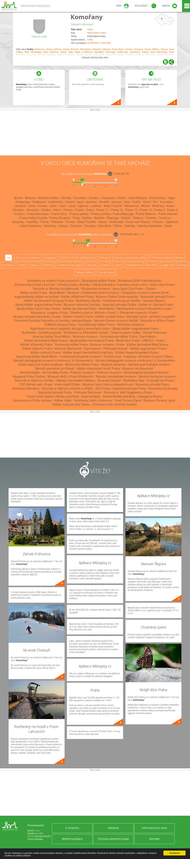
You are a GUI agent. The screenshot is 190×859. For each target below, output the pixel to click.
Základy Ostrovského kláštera (75, 380)
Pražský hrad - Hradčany (120, 356)
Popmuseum (92, 348)
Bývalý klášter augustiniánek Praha (38, 305)
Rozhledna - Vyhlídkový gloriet (41, 333)
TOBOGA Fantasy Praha (60, 325)
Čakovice (106, 49)
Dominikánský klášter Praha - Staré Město (127, 337)
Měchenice (131, 206)
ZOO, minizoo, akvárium (28, 257)
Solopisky (18, 222)
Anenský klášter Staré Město (51, 337)
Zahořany (50, 226)
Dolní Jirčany (157, 198)
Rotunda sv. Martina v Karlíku (34, 380)
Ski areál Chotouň (109, 380)
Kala (127, 202)
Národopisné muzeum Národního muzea (144, 309)
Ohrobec (18, 210)
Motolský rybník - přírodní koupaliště (151, 317)
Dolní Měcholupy (32, 52)
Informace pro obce (154, 828)
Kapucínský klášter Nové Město (36, 356)
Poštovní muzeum (82, 372)
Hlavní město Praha (96, 32)
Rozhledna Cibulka (88, 301)
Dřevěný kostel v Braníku (74, 285)
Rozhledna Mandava (25, 388)
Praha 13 (131, 210)
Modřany (158, 206)
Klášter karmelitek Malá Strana (147, 344)
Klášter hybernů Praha (37, 348)
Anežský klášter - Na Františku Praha (44, 372)
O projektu (72, 828)
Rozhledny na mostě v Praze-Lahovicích (53, 281)
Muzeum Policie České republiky (117, 297)
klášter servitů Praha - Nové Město (42, 293)
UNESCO (65, 257)
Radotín (99, 218)
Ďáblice (155, 49)
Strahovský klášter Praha (71, 344)
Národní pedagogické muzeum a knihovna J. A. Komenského (53, 360)
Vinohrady (116, 222)
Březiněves (85, 49)
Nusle (170, 206)
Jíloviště (104, 202)
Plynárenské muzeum (95, 289)
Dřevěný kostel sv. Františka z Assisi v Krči (120, 285)
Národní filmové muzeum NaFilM (116, 321)
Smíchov (164, 218)
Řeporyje (113, 218)
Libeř (62, 206)
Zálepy (63, 226)
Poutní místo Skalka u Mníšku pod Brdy (53, 396)
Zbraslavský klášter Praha (99, 281)
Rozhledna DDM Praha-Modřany (139, 281)
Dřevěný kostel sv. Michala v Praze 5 (93, 313)
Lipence (83, 206)
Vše (8, 257)
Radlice (87, 218)
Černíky (66, 198)
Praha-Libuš (59, 214)
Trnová (69, 222)
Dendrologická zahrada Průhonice (146, 372)
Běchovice (39, 49)
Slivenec (151, 218)
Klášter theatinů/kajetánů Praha (136, 352)
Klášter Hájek (63, 400)
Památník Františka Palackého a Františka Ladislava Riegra (53, 321)
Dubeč (63, 52)
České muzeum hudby (125, 333)
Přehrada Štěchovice (87, 392)
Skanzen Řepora (153, 301)
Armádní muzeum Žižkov (155, 356)
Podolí (79, 210)
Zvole (168, 226)
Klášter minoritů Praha (45, 352)
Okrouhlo (32, 210)
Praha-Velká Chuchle (33, 218)
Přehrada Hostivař (116, 348)
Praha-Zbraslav (60, 218)
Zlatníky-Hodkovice (149, 226)
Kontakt (154, 839)
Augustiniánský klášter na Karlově (36, 297)
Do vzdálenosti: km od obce (83, 173)
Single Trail (167, 265)
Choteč (121, 198)
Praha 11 (102, 210)
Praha (90, 29)
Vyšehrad (172, 222)
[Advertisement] (95, 133)
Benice (49, 49)
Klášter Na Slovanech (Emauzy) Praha (48, 301)
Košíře (136, 202)
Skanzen (104, 257)
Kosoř (147, 202)
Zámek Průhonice (154, 333)
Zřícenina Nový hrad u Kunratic (34, 285)
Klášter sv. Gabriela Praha (156, 305)
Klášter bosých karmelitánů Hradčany (88, 352)
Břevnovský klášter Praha (82, 364)
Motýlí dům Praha (128, 341)
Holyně (145, 52)
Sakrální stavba (106, 272)
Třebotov (57, 222)
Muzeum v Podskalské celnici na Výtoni (93, 293)
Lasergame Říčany (149, 396)
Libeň (53, 206)
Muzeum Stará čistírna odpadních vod (108, 384)
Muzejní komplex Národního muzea (37, 317)
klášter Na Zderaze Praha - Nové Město (88, 309)
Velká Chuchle (86, 222)
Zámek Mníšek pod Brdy (119, 396)
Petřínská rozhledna (130, 325)
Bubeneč (96, 49)
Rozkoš (125, 218)
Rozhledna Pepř (134, 380)
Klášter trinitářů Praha (78, 317)
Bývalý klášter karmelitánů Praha (91, 341)
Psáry (76, 218)
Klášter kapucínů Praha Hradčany (40, 364)
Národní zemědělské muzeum (116, 376)
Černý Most (117, 49)
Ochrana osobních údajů (113, 839)
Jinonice (117, 202)
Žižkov (118, 226)
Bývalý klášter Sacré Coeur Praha (38, 309)
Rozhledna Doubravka (163, 388)
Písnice (68, 210)
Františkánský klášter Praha (96, 325)
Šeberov (138, 218)
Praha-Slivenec (168, 214)
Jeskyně (105, 265)
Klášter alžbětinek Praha (77, 297)
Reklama (113, 828)
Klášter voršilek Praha (109, 317)
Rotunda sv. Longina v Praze (49, 313)
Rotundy (91, 265)
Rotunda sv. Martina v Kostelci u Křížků (67, 388)
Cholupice (138, 49)
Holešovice (135, 52)
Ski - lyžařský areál (85, 257)
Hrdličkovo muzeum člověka (121, 301)
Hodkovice (39, 202)
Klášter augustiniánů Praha (148, 348)
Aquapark (51, 257)
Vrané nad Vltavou (137, 222)
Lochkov (96, 206)
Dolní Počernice (51, 52)
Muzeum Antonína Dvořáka (82, 305)
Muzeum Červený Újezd (159, 400)
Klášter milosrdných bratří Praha (98, 368)
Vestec (102, 222)
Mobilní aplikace (72, 839)
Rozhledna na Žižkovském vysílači (86, 333)
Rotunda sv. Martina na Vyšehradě (55, 289)
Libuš (72, 206)
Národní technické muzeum (157, 376)
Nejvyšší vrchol (134, 265)
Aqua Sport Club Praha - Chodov (134, 289)
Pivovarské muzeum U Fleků (138, 313)
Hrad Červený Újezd (128, 400)
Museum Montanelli (68, 348)
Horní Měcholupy (158, 52)
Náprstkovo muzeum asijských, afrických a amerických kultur (70, 329)
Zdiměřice (104, 226)
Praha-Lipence (78, 214)
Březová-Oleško (48, 198)
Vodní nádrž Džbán (67, 384)
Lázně (118, 265)
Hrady (22, 265)
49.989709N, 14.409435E (99, 43)
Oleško (45, 210)
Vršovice (157, 222)
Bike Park (152, 265)
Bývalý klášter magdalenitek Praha (135, 329)
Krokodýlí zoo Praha (160, 380)
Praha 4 (172, 210)
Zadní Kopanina (30, 226)
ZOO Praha (102, 388)
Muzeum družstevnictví (137, 368)
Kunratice (166, 202)
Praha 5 (19, 214)
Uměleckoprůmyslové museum (80, 356)
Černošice (79, 198)
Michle (145, 206)
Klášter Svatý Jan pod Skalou (71, 404)
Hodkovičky (122, 52)
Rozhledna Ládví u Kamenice (93, 400)
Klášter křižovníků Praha (36, 344)
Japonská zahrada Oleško (119, 305)
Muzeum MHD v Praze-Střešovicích (71, 376)
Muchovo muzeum (85, 337)
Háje (70, 52)
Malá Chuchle (113, 206)
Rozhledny (7, 265)
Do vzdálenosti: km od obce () (79, 234)
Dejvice (164, 49)
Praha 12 (117, 210)
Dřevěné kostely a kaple (69, 265)
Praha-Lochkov (101, 214)
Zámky (33, 265)
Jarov (80, 202)
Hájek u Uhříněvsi (83, 52)
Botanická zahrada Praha (157, 297)
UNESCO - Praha (153, 341)
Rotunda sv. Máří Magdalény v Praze (128, 392)
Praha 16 (146, 210)
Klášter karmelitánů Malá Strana (45, 341)
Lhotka (42, 206)
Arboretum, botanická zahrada (167, 257)
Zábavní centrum (84, 272)
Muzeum (183, 265)
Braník (66, 49)
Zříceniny (47, 265)
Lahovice (20, 206)
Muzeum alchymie (113, 364)
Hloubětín (98, 52)
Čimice (147, 49)
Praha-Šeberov (146, 214)
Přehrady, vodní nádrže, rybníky (130, 257)
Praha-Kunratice (38, 214)
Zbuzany (89, 226)
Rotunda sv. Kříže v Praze (157, 321)
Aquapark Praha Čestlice (29, 376)
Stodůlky (32, 222)
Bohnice (58, 49)
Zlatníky (129, 226)
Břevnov (75, 49)
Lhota (32, 206)
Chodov (128, 49)
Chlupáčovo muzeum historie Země (145, 293)
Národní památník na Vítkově (54, 368)
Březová (30, 198)
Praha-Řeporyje (123, 214)
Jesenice (91, 202)
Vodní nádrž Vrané (161, 285)
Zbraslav (76, 226)
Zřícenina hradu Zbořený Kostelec (114, 404)
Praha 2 (159, 210)
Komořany (86, 17)
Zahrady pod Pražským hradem (149, 364)
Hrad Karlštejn (90, 396)
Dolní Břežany (138, 198)
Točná (44, 222)
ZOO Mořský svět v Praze (35, 384)
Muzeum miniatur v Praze (107, 344)
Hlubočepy (110, 52)
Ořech (57, 210)
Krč (155, 202)
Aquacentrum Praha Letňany (32, 400)
